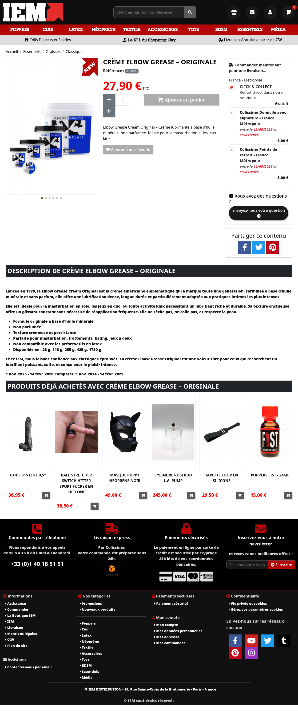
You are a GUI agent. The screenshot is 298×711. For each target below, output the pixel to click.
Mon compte (166, 624)
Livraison (14, 627)
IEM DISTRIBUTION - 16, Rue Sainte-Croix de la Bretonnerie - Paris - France (150, 689)
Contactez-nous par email (28, 667)
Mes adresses (167, 637)
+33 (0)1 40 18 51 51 (37, 564)
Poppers (19, 29)
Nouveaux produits (97, 609)
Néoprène (103, 29)
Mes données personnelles (178, 631)
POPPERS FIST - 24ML (270, 475)
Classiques (75, 51)
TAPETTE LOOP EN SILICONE (221, 477)
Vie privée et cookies (248, 603)
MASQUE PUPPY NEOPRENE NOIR (124, 477)
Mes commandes (170, 643)
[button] (42, 198)
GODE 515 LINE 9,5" (28, 475)
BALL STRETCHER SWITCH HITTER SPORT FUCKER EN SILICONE (76, 483)
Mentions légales (21, 633)
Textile (131, 29)
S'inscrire (281, 564)
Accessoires (163, 29)
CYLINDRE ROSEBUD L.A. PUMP (173, 477)
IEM (9, 621)
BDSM (221, 29)
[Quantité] (122, 100)
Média (278, 29)
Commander (17, 609)
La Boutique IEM (20, 615)
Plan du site (16, 645)
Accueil (12, 51)
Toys (193, 29)
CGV (9, 639)
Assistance (15, 603)
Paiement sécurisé (171, 603)
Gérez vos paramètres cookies (256, 609)
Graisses (53, 51)
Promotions (91, 603)
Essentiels (249, 29)
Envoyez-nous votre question (258, 213)
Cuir (48, 29)
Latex (76, 29)
